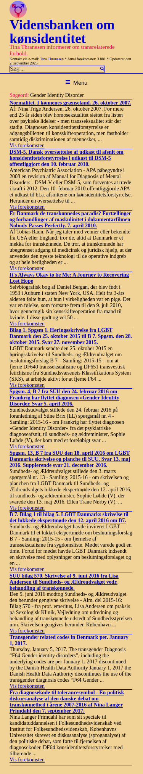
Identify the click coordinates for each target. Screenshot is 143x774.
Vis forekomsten (27, 145)
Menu (76, 82)
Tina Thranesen (52, 59)
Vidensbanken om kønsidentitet (62, 31)
